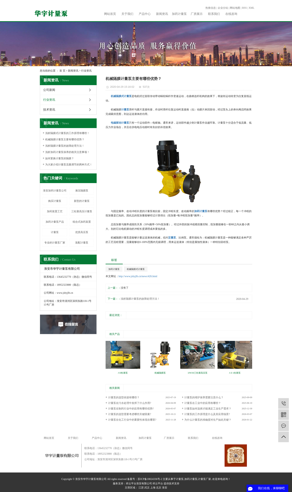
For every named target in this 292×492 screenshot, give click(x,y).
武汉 (147, 487)
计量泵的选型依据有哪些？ (123, 397)
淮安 (164, 487)
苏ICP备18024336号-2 (150, 479)
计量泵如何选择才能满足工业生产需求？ (207, 408)
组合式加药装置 (82, 221)
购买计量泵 (54, 201)
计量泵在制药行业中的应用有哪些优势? (131, 408)
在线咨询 (231, 13)
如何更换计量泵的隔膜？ (59, 158)
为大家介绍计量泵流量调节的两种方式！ (68, 164)
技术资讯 (49, 109)
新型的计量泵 (82, 201)
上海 (152, 487)
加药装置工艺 (55, 211)
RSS (244, 8)
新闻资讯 (162, 13)
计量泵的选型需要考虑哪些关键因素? (129, 414)
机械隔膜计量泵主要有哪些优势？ (64, 139)
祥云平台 (158, 483)
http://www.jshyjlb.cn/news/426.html (138, 276)
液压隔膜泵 (81, 190)
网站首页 (110, 13)
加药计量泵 (179, 13)
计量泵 (55, 232)
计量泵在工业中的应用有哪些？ (202, 403)
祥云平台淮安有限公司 (139, 483)
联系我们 (214, 13)
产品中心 (145, 13)
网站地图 (235, 8)
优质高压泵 (81, 232)
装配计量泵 (81, 242)
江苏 (141, 487)
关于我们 (127, 13)
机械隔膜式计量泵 (136, 269)
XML (251, 8)
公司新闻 (49, 89)
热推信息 (210, 8)
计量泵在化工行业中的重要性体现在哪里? (132, 419)
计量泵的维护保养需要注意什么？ (203, 397)
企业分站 (223, 8)
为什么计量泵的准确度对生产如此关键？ (207, 419)
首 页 (62, 70)
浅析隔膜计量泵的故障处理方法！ (64, 145)
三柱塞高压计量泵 (81, 211)
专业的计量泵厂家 (54, 242)
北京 (158, 487)
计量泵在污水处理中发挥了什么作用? (129, 403)
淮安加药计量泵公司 (54, 190)
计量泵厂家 (204, 479)
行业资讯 (86, 70)
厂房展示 (197, 13)
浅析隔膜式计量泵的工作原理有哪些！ (67, 133)
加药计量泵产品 (55, 221)
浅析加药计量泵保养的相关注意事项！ (67, 152)
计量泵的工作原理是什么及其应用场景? (207, 414)
